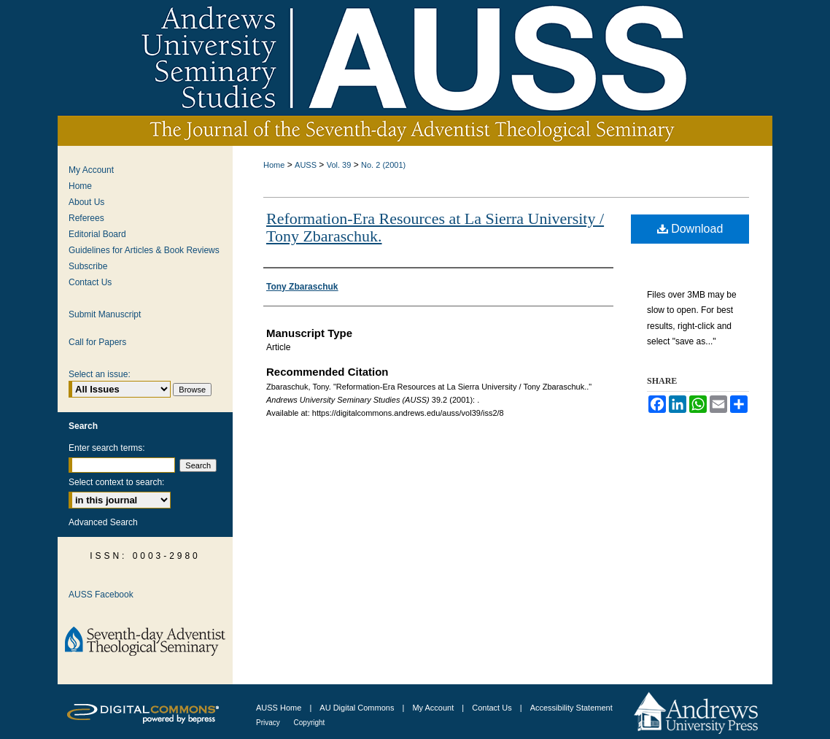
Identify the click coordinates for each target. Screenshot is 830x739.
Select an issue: (100, 374)
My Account (91, 170)
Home (273, 164)
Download (690, 229)
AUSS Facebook (101, 594)
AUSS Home (278, 707)
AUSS (306, 164)
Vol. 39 (339, 164)
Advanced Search (103, 522)
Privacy (269, 723)
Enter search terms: (107, 448)
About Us (86, 202)
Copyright (309, 723)
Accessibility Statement (571, 707)
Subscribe (88, 266)
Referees (86, 218)
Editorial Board (97, 234)
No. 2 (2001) (383, 164)
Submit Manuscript (105, 314)
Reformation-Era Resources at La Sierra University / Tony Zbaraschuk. (435, 227)
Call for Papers (97, 342)
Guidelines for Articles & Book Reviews (144, 250)
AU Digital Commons (357, 707)
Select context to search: (116, 482)
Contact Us (90, 282)
